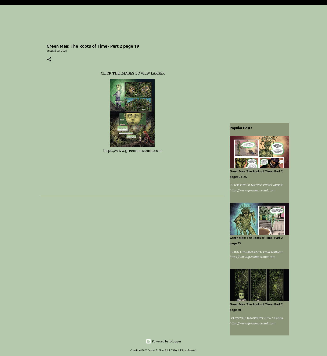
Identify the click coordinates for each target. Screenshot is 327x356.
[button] (49, 59)
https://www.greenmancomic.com (132, 150)
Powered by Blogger (163, 341)
